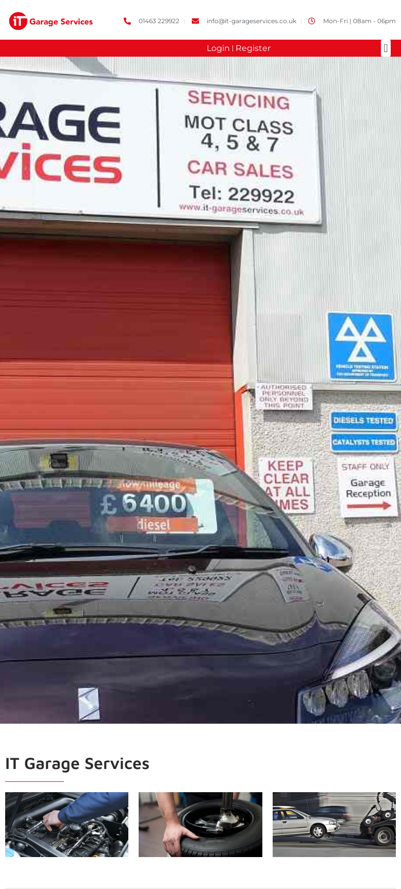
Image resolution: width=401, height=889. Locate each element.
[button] (386, 48)
